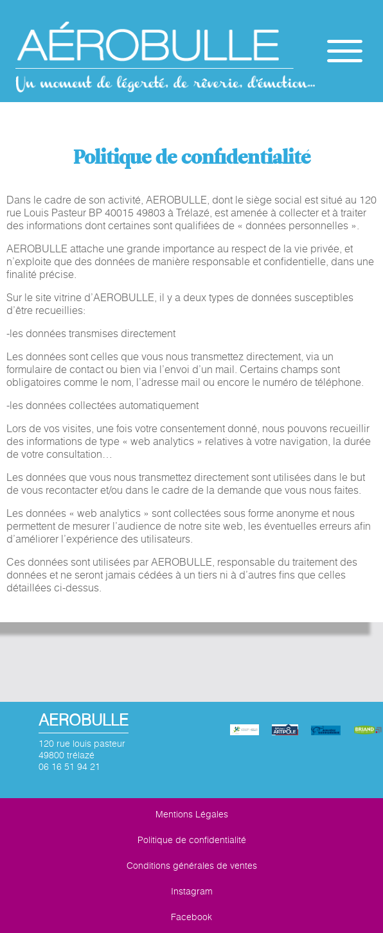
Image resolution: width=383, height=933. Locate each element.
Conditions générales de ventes (192, 865)
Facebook (191, 917)
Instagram (192, 891)
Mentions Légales (192, 814)
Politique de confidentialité (192, 840)
